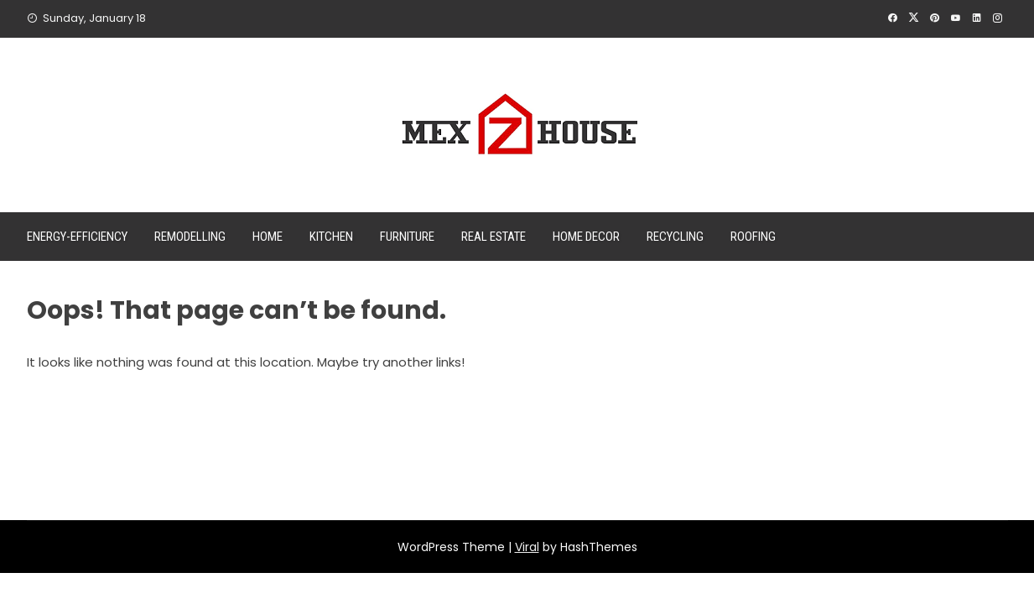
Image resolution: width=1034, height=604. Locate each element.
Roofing (753, 236)
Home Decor (586, 236)
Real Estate (493, 236)
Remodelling (190, 236)
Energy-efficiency (77, 236)
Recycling (675, 236)
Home (267, 236)
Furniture (407, 236)
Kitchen (331, 236)
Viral (527, 547)
